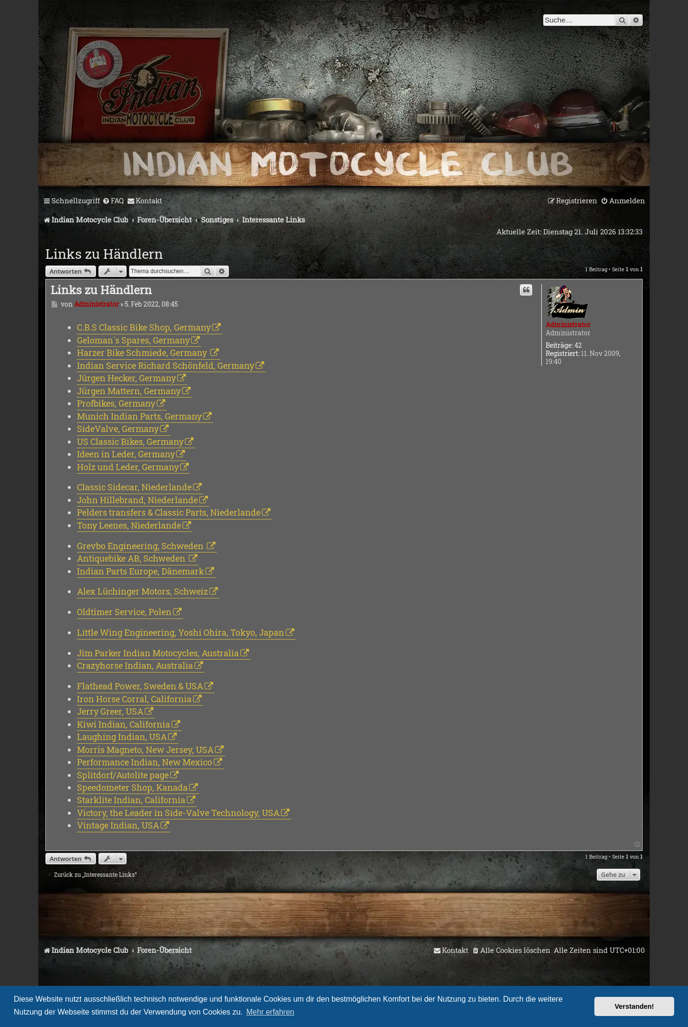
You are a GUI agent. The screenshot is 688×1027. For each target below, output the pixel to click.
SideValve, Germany (118, 428)
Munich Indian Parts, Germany (139, 416)
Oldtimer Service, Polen (124, 612)
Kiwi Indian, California (123, 724)
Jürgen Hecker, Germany (126, 378)
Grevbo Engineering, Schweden (141, 546)
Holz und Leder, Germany (128, 467)
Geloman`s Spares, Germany (133, 340)
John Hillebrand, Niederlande (137, 500)
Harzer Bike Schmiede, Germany (143, 352)
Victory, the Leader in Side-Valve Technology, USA (178, 812)
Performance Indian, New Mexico (144, 762)
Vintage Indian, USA (118, 825)
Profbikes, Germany (116, 403)
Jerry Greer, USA (110, 711)
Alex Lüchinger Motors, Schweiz (142, 591)
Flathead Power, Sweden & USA (140, 686)
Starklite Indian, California (131, 800)
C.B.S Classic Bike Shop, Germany (144, 327)
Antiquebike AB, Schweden (132, 558)
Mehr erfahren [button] (271, 1012)
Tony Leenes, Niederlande (129, 525)
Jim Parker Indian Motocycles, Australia (158, 653)
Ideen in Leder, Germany (126, 454)
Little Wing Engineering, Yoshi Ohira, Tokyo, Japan (180, 632)
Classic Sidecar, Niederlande (134, 487)
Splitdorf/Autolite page (123, 775)
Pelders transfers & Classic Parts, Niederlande (168, 512)
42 (578, 346)
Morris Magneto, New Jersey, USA (145, 749)
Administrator (568, 324)
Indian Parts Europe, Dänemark (140, 571)
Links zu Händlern (104, 254)
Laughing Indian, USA (122, 736)
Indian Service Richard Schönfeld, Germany (165, 365)
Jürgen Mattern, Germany (129, 391)
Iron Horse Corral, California (134, 699)
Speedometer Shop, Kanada (132, 787)
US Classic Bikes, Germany (130, 441)
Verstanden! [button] (634, 1006)
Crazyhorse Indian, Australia (135, 665)
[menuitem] (113, 201)
